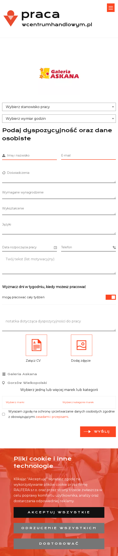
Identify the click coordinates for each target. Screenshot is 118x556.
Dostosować (59, 544)
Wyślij (102, 431)
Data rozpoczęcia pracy (29, 247)
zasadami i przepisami (52, 417)
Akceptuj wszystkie (59, 512)
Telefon (88, 247)
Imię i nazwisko (16, 155)
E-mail (66, 155)
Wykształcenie (13, 208)
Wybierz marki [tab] (15, 402)
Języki (6, 224)
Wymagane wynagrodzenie (23, 192)
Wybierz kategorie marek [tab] (78, 402)
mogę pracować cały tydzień (59, 297)
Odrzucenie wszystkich (59, 528)
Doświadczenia (15, 173)
